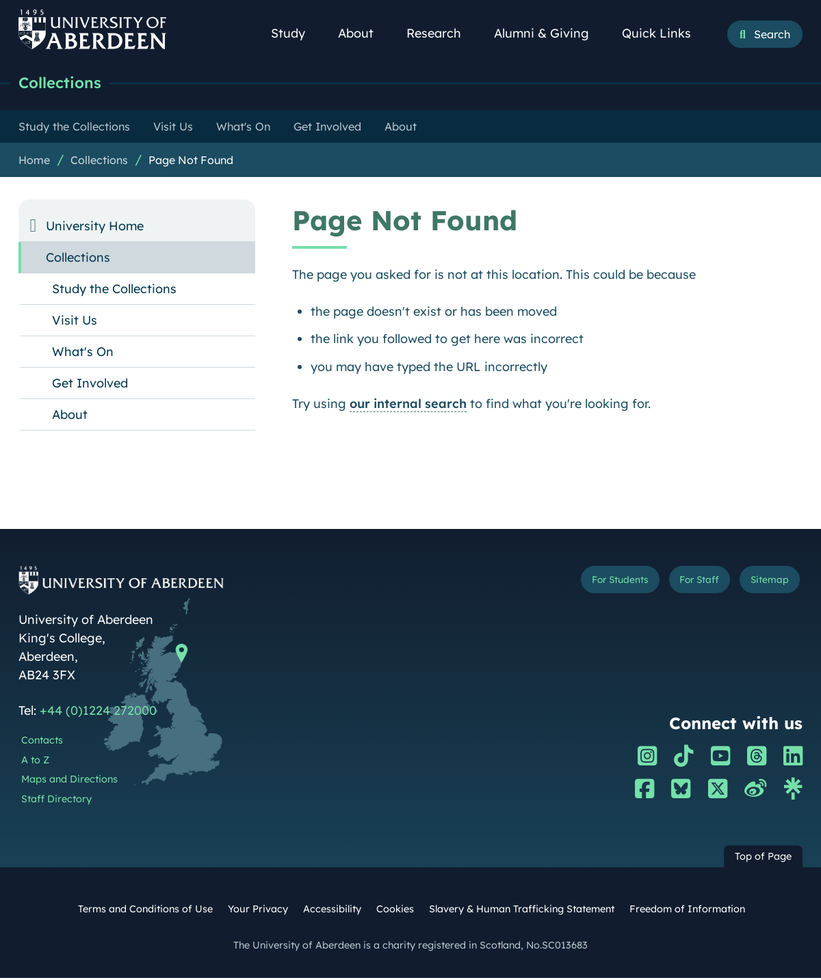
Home (34, 162)
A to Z (35, 762)
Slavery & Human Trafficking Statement (521, 911)
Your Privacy (258, 911)
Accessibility (332, 911)
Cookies (395, 911)
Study (295, 33)
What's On (83, 354)
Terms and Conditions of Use (145, 911)
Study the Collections (114, 291)
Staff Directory (56, 801)
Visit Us (74, 322)
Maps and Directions (69, 781)
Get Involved (90, 385)
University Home (95, 228)
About (363, 33)
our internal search (408, 405)
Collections (65, 83)
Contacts (42, 742)
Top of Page (763, 858)
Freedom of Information (687, 911)
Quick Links (664, 33)
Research (441, 33)
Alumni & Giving (549, 33)
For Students (573, 585)
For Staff (674, 585)
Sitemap (762, 585)
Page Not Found (190, 162)
